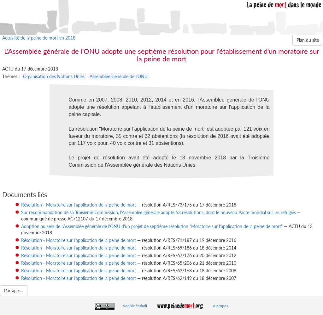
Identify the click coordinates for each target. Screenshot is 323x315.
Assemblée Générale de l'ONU (119, 76)
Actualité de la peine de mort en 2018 (38, 37)
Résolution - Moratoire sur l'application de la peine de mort (78, 204)
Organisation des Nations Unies (54, 76)
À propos (220, 305)
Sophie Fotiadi (135, 305)
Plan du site (308, 40)
